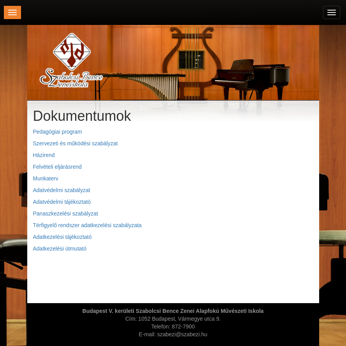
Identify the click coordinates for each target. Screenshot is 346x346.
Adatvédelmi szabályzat (61, 190)
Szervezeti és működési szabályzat (75, 143)
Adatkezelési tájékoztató (62, 237)
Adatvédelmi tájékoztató (62, 202)
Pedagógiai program (57, 132)
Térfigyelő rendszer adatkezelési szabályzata (87, 225)
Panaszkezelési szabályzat (65, 213)
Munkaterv (45, 178)
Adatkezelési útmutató (60, 248)
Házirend (44, 155)
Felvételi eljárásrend (57, 167)
